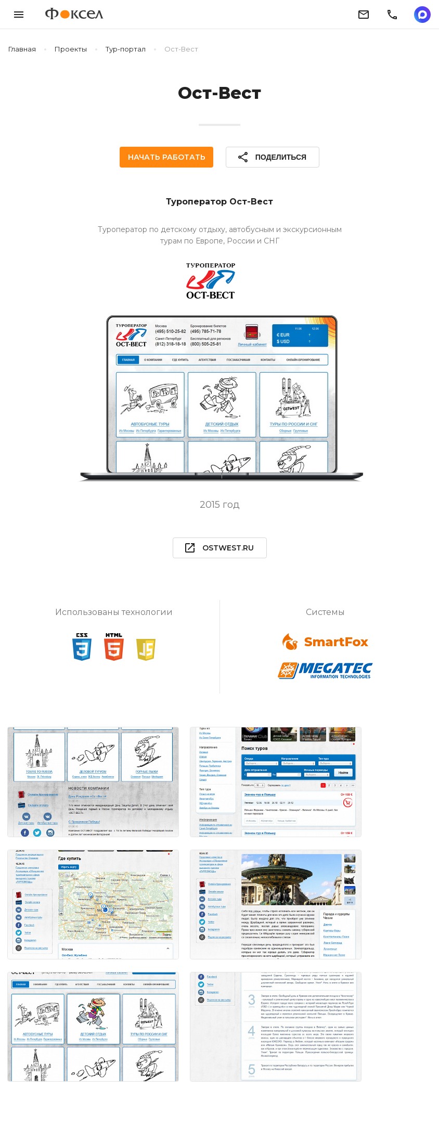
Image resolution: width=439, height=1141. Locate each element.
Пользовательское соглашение (307, 1108)
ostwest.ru (219, 548)
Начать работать (167, 157)
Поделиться (270, 157)
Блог (82, 1108)
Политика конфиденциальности (170, 1108)
